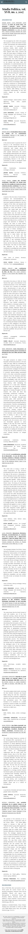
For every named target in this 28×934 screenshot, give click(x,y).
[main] (14, 10)
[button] (2, 2)
